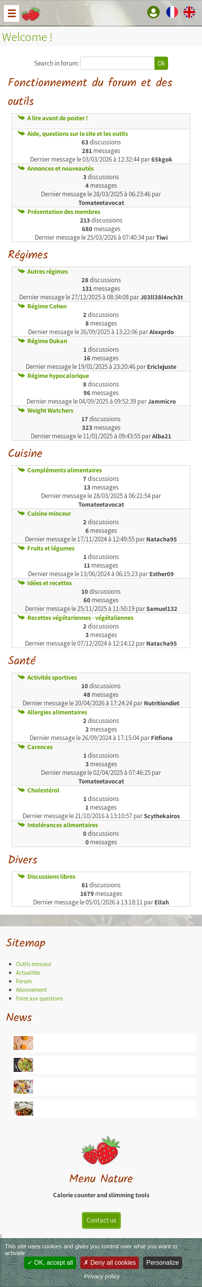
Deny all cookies (109, 1262)
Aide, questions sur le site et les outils (73, 133)
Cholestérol (38, 790)
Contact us (101, 1220)
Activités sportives (47, 677)
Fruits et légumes (46, 548)
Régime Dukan (42, 340)
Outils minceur (33, 964)
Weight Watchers (45, 410)
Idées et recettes (45, 583)
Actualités (28, 972)
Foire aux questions (39, 998)
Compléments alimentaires (60, 470)
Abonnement (31, 989)
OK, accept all (50, 1262)
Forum (24, 981)
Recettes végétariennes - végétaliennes (75, 617)
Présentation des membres (59, 211)
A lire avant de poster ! (53, 118)
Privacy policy (102, 1276)
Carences (35, 746)
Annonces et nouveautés (56, 168)
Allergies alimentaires (52, 712)
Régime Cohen (42, 306)
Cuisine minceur (44, 513)
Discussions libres (46, 876)
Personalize (162, 1262)
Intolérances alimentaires (58, 825)
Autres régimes (43, 271)
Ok (161, 63)
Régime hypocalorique (53, 375)
